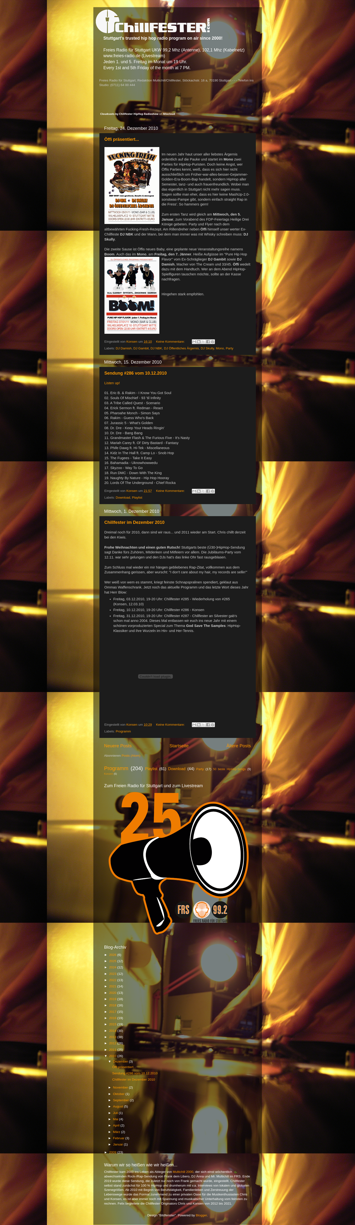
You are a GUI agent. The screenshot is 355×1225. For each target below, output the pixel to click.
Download (123, 497)
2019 (113, 999)
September (121, 1100)
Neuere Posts (118, 745)
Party (229, 348)
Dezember (121, 1061)
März (117, 1132)
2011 (113, 1050)
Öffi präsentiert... (121, 139)
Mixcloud (169, 114)
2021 (113, 986)
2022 (113, 980)
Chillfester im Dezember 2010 (134, 522)
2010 (113, 1056)
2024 (113, 967)
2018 (113, 1005)
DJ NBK (156, 348)
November (121, 1087)
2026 (113, 955)
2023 (113, 974)
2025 (113, 961)
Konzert (108, 773)
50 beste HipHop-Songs (229, 769)
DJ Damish (124, 348)
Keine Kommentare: (171, 341)
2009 (113, 1152)
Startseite (179, 745)
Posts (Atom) (131, 755)
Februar (119, 1138)
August (118, 1106)
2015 (113, 1024)
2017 (113, 1012)
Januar (118, 1144)
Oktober (119, 1094)
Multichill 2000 (183, 1172)
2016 (113, 1018)
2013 (113, 1037)
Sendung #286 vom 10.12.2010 (135, 373)
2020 (113, 993)
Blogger (201, 1215)
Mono (220, 348)
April (117, 1125)
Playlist (137, 497)
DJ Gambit (141, 348)
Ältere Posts (238, 745)
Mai (116, 1119)
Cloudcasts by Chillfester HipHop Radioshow (129, 114)
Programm (123, 731)
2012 (113, 1043)
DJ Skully (207, 348)
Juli (116, 1113)
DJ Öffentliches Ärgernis (181, 348)
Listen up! (112, 383)
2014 (113, 1031)
